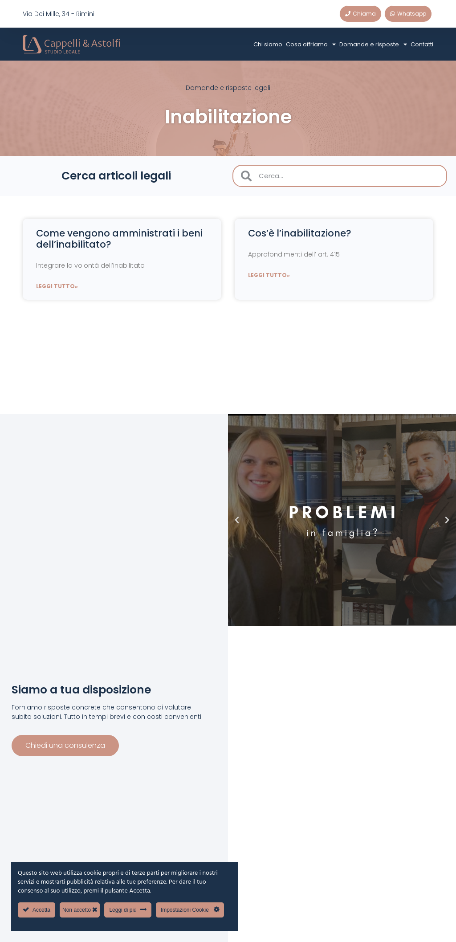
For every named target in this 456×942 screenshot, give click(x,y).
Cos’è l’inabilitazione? (299, 233)
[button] (236, 520)
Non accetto (79, 909)
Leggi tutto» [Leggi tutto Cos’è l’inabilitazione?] (269, 275)
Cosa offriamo (311, 44)
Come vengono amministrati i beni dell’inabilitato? (119, 239)
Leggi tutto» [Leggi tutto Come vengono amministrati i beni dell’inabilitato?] (57, 286)
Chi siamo (267, 44)
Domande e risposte (373, 44)
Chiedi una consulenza (65, 743)
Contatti (422, 44)
